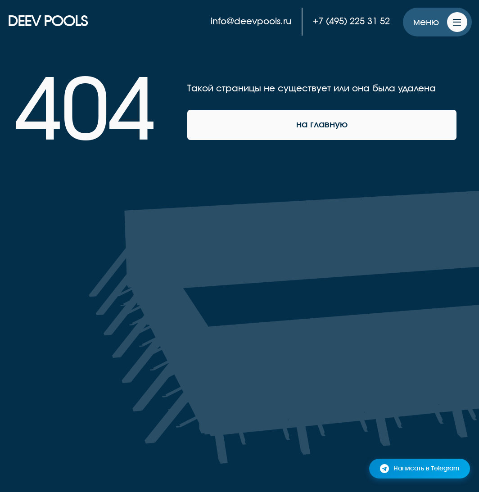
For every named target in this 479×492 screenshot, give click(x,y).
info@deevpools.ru (251, 21)
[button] (437, 22)
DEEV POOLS (47, 21)
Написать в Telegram (419, 468)
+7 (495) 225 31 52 (351, 21)
